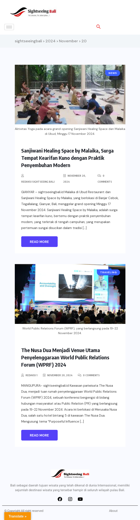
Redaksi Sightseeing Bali (37, 181)
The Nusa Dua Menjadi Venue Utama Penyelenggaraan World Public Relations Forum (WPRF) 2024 (65, 357)
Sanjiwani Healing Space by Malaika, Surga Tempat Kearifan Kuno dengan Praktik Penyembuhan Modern (67, 157)
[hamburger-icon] (9, 27)
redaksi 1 (32, 375)
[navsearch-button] (96, 27)
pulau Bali (117, 490)
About (113, 511)
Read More (39, 242)
